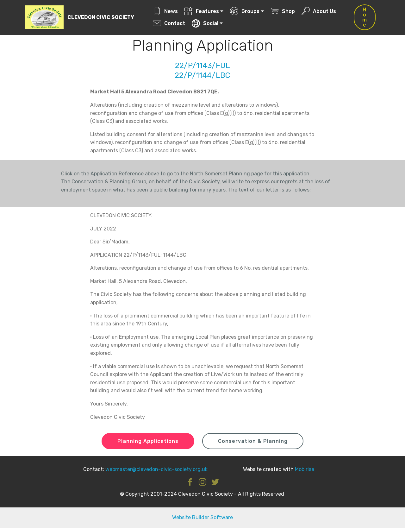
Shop (283, 11)
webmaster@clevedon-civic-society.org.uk (156, 469)
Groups (245, 11)
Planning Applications (147, 441)
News (165, 11)
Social (205, 23)
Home (364, 17)
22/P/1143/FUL (202, 65)
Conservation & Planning (253, 441)
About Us (319, 11)
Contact (169, 23)
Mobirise (304, 469)
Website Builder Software (202, 518)
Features (202, 11)
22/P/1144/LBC (202, 75)
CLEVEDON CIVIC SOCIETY (101, 17)
